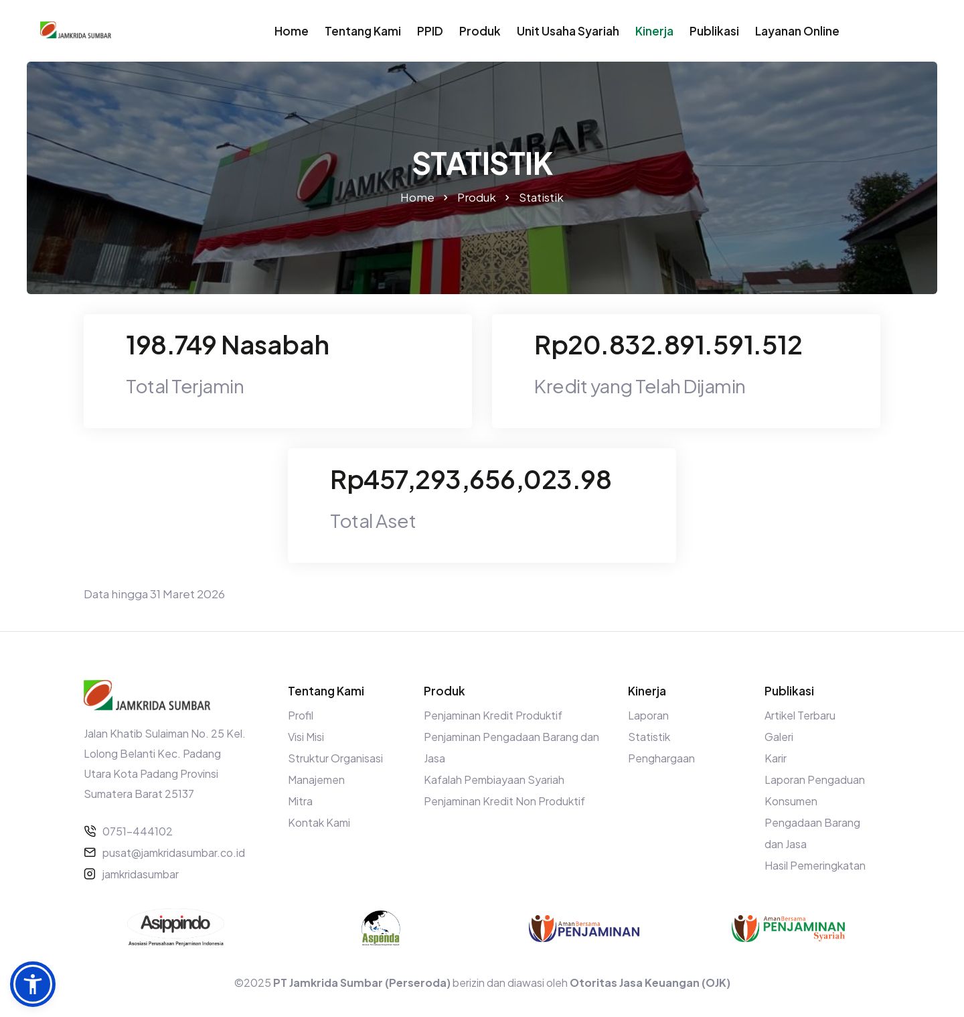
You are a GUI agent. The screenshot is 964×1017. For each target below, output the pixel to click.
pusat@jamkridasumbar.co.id (173, 852)
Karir (776, 758)
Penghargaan (661, 758)
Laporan (648, 715)
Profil (300, 715)
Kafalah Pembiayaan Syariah (494, 779)
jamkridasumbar (140, 874)
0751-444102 (137, 831)
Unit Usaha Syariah (568, 30)
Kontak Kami (319, 822)
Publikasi (714, 30)
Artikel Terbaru (800, 715)
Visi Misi (306, 737)
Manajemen (316, 779)
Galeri (779, 737)
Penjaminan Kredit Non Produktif (504, 801)
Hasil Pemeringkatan (815, 865)
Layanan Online (797, 30)
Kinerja (654, 30)
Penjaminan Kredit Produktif (493, 715)
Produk (480, 30)
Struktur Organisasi (335, 758)
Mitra (300, 801)
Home (291, 30)
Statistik (649, 737)
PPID (430, 30)
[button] (32, 984)
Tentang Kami (363, 30)
